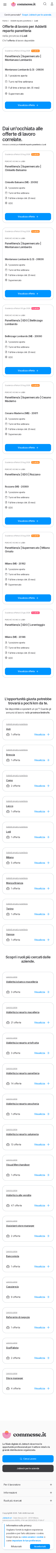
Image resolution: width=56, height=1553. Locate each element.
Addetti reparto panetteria (20, 21)
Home (4, 21)
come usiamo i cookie (32, 1537)
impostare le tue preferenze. (26, 1540)
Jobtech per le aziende (28, 1468)
